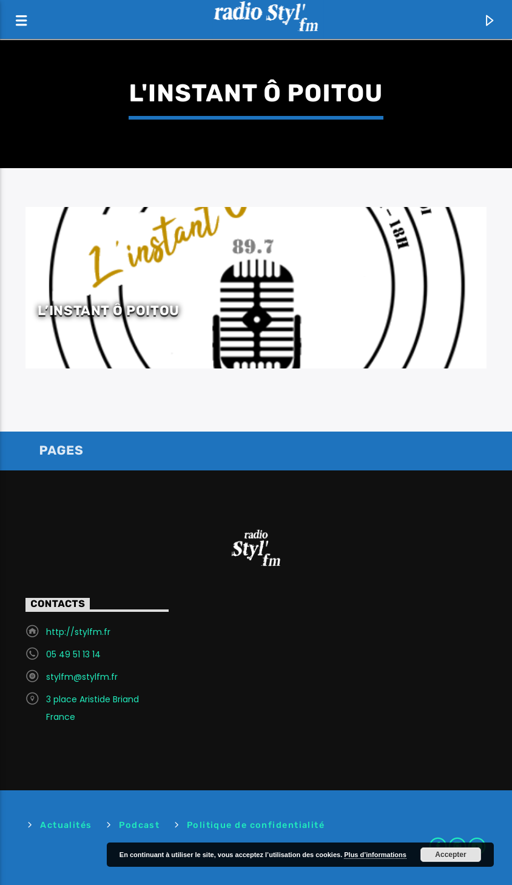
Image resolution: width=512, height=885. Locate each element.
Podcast (139, 825)
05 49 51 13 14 (73, 654)
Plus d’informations (375, 854)
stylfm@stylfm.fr (82, 677)
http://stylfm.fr (78, 632)
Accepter (450, 854)
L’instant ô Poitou (109, 310)
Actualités (66, 825)
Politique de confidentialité (256, 825)
